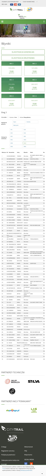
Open (14, 121)
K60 (25, 136)
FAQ (25, 451)
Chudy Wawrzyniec (29, 1)
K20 (25, 129)
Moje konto (28, 455)
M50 (12, 146)
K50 (12, 136)
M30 (12, 143)
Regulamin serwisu (7, 451)
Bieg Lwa (4, 4)
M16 (12, 139)
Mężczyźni (15, 125)
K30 (12, 133)
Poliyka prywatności (8, 455)
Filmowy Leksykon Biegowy (10, 1)
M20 (25, 139)
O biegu (3, 447)
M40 (25, 143)
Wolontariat (28, 447)
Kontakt (4, 464)
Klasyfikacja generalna (23, 52)
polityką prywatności (26, 470)
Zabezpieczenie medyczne (10, 460)
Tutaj (3, 468)
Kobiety (28, 121)
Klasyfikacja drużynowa (23, 58)
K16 (11, 129)
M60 (25, 146)
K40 (25, 133)
